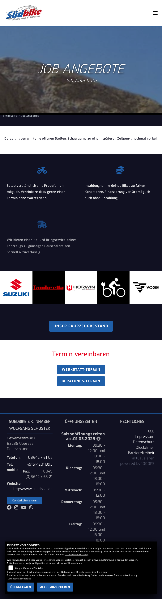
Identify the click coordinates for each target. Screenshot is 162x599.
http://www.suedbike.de (33, 489)
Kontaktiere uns (24, 500)
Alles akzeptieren (55, 587)
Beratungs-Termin (81, 381)
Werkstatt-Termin (81, 369)
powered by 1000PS (137, 463)
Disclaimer (145, 447)
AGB (150, 431)
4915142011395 (40, 464)
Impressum (144, 436)
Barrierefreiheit (141, 453)
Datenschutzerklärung (76, 554)
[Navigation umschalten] (155, 13)
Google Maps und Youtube (29, 568)
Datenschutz (143, 442)
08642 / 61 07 (40, 457)
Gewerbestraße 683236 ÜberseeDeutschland (21, 443)
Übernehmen (20, 587)
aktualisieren (143, 458)
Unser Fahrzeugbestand (81, 326)
